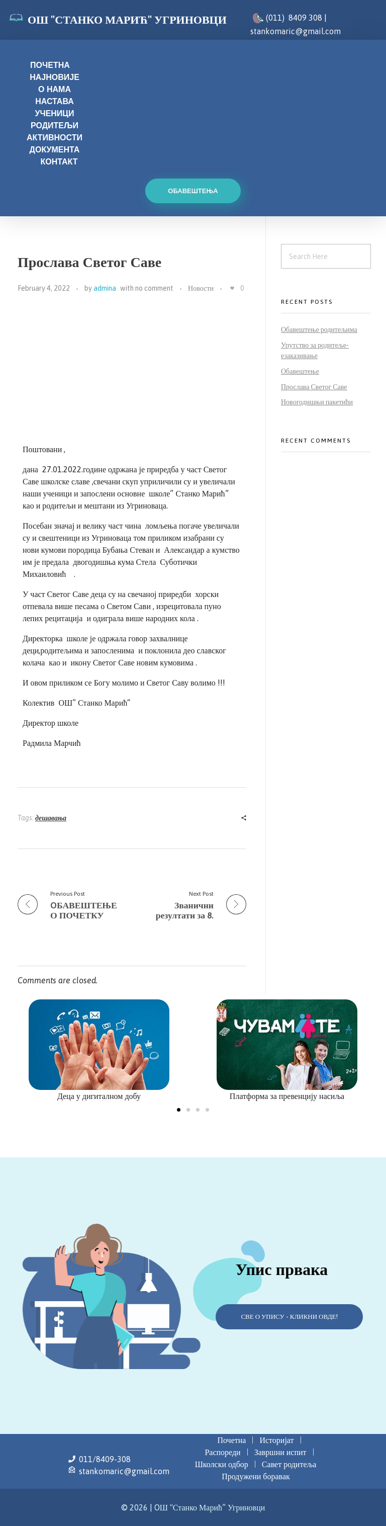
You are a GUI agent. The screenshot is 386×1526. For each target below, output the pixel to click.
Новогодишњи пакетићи (317, 402)
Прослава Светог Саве (314, 387)
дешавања (50, 818)
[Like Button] (232, 288)
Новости (201, 288)
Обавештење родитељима (319, 329)
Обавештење (300, 371)
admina (104, 288)
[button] (178, 1110)
